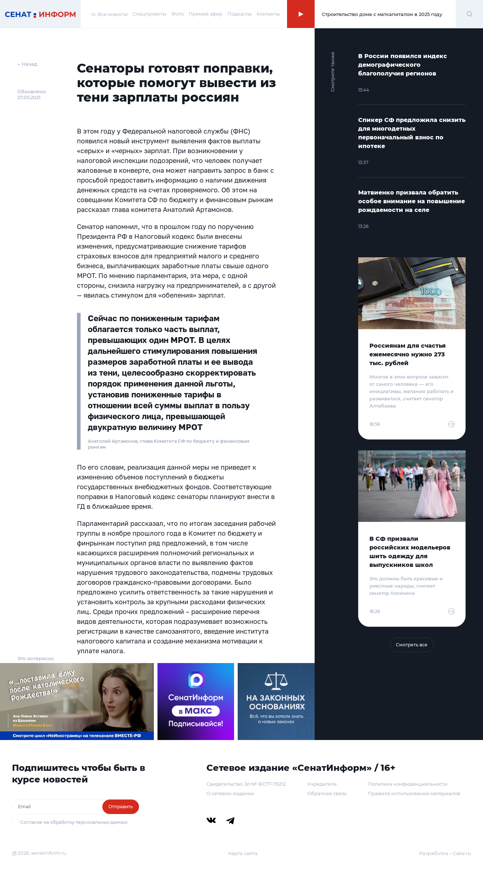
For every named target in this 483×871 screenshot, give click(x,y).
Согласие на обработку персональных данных (73, 822)
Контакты (268, 14)
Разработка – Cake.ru (445, 853)
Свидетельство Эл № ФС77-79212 (246, 784)
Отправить (121, 806)
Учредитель (321, 784)
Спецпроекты (149, 14)
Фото (177, 14)
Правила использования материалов (414, 793)
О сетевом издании (230, 793)
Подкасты (239, 14)
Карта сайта (243, 853)
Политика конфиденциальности (407, 784)
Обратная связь (327, 793)
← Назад (27, 64)
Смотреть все (411, 644)
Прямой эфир (205, 14)
